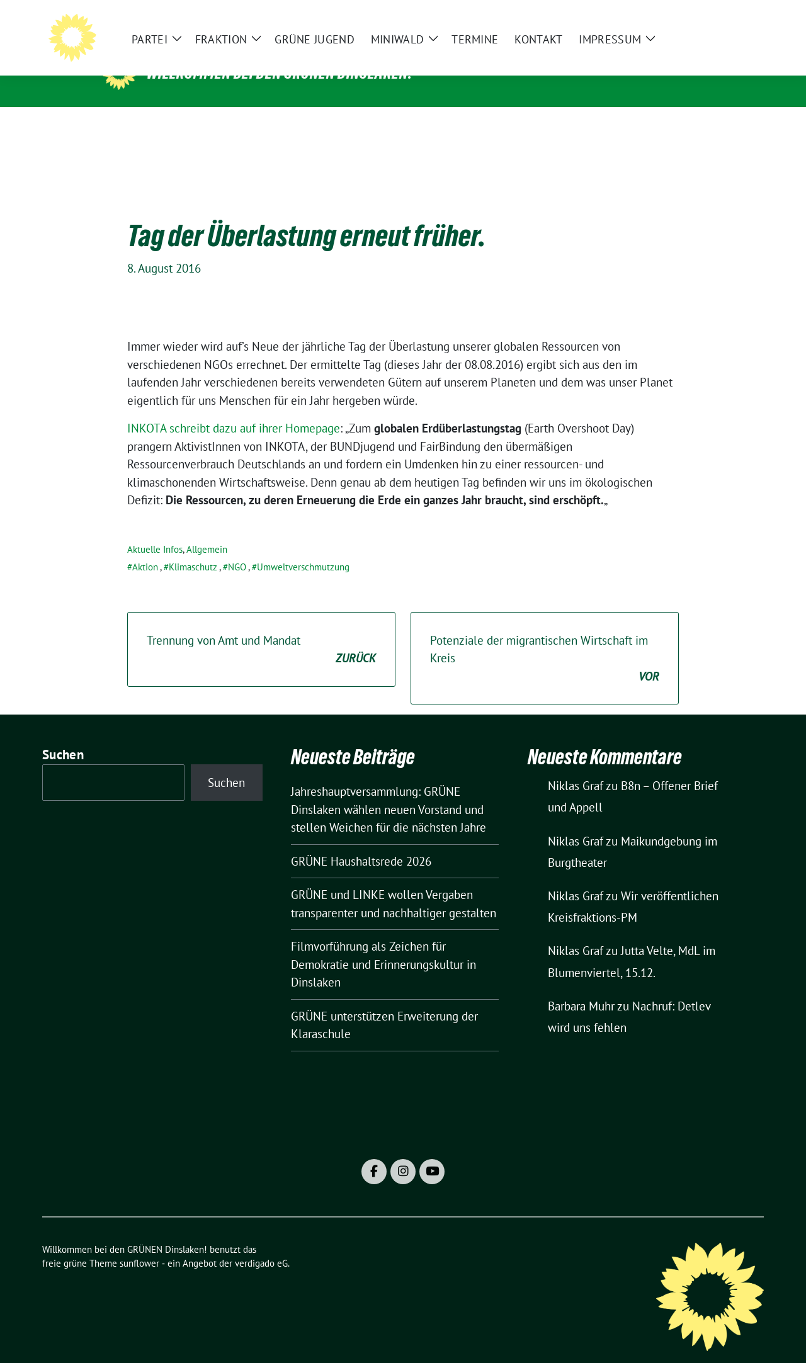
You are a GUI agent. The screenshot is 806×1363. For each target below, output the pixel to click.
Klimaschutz (193, 547)
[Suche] (723, 19)
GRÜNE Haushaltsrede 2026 (361, 841)
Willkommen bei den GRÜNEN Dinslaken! (279, 73)
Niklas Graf (575, 766)
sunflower (139, 1244)
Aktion (145, 547)
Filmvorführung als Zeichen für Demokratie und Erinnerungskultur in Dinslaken (383, 944)
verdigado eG (261, 1244)
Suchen (63, 735)
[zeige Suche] (741, 19)
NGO (237, 547)
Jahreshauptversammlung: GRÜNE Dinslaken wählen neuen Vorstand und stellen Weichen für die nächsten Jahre (388, 789)
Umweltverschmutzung (303, 547)
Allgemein (206, 530)
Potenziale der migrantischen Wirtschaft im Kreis (544, 639)
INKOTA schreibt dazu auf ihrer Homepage (233, 408)
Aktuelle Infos (155, 530)
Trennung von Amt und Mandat (261, 630)
